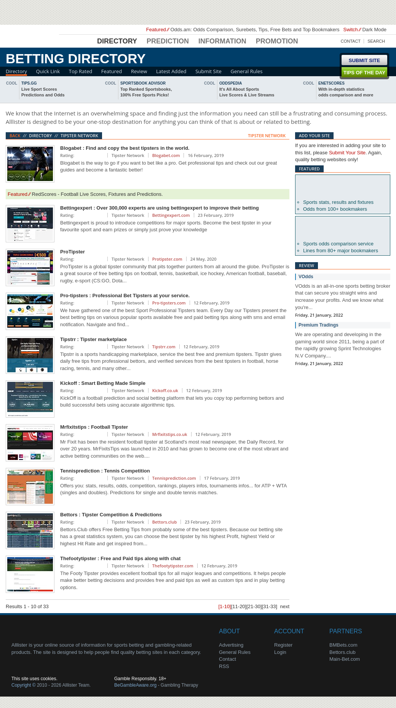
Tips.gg (29, 83)
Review (139, 71)
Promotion (277, 41)
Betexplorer (342, 187)
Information (222, 41)
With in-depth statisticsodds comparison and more (345, 92)
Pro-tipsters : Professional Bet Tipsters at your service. (125, 295)
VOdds (306, 276)
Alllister (32, 38)
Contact (351, 41)
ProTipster (72, 252)
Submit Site (208, 71)
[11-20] (238, 606)
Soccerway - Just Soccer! (358, 11)
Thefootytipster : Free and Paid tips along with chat (120, 558)
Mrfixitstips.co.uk (169, 434)
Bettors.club (164, 522)
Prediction (168, 41)
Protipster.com (167, 259)
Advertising (231, 645)
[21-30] (254, 606)
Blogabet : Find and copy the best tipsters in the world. (124, 148)
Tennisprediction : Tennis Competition (105, 471)
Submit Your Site (347, 152)
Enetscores (331, 83)
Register (283, 645)
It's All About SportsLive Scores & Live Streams (246, 92)
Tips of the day (364, 72)
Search (376, 41)
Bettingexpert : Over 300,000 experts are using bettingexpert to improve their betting (159, 208)
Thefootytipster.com (172, 566)
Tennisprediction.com (174, 478)
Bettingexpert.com (171, 215)
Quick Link (48, 71)
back (2, 89)
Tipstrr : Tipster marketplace (93, 339)
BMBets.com (343, 645)
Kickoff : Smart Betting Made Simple (102, 383)
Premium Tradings (319, 325)
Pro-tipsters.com (169, 303)
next (394, 89)
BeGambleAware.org (135, 685)
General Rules (247, 71)
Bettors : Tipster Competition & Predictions (111, 514)
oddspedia (230, 83)
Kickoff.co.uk (165, 390)
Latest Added (171, 71)
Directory (117, 41)
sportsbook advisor (143, 83)
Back (15, 135)
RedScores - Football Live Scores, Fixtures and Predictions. (97, 194)
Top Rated (80, 71)
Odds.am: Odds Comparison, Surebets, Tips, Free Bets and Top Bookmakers (254, 29)
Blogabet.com (166, 155)
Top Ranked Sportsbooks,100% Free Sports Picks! (146, 92)
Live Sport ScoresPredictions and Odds (43, 92)
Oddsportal (342, 228)
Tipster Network (79, 135)
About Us (38, 630)
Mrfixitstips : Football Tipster (94, 427)
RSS (224, 666)
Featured (111, 71)
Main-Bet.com (344, 659)
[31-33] (269, 606)
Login (280, 652)
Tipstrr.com (164, 346)
